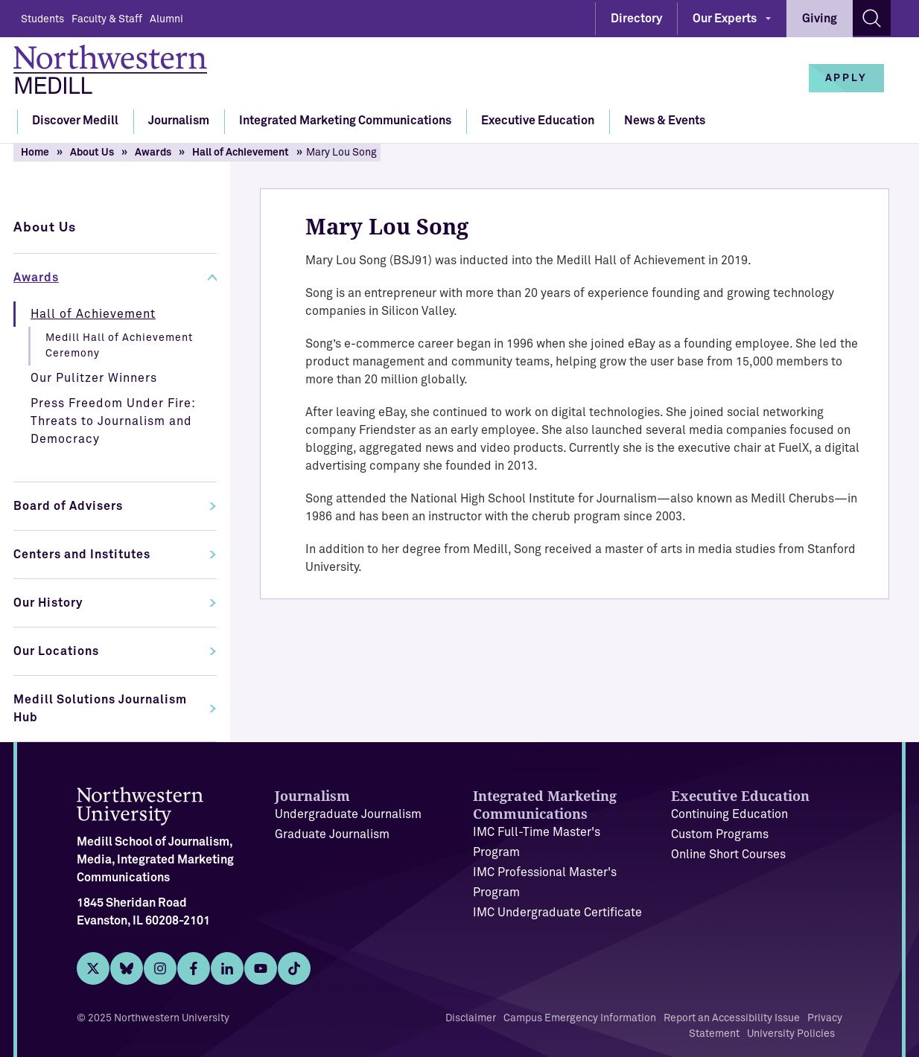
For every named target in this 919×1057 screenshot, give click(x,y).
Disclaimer (470, 1018)
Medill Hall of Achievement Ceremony (119, 346)
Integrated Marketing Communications (345, 121)
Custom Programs (720, 834)
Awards (153, 152)
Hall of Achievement (240, 152)
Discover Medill (75, 121)
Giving (819, 19)
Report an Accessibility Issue (732, 1018)
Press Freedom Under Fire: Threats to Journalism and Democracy (113, 421)
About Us (92, 152)
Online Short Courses (728, 854)
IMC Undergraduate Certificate (557, 913)
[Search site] (872, 18)
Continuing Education (729, 814)
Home (35, 152)
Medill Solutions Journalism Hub (100, 709)
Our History (48, 603)
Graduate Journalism (332, 834)
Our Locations (56, 651)
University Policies (791, 1034)
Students (42, 19)
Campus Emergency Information (579, 1018)
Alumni (166, 19)
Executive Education (537, 121)
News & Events (664, 121)
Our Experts (725, 19)
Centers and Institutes (81, 555)
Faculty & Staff (106, 19)
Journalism (178, 121)
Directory (636, 19)
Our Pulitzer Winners (94, 378)
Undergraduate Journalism (348, 814)
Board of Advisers (68, 506)
